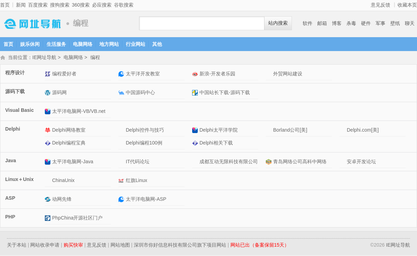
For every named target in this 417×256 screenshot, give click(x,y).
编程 (95, 58)
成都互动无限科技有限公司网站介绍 (195, 162)
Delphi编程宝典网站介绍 (48, 143)
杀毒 (351, 23)
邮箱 (322, 23)
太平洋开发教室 (143, 74)
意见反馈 (380, 5)
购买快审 (73, 245)
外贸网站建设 (287, 74)
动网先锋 (62, 200)
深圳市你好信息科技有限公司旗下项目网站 (180, 245)
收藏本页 (407, 5)
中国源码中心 (140, 93)
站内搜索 (278, 23)
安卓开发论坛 (361, 162)
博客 (337, 23)
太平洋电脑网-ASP (146, 200)
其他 (157, 44)
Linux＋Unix (19, 180)
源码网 (59, 93)
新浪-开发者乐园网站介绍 (195, 74)
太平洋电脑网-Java (72, 162)
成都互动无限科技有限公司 (228, 162)
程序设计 (15, 73)
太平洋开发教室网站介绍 (122, 74)
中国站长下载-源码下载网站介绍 (195, 93)
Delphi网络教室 (68, 130)
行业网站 (135, 44)
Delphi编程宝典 (68, 143)
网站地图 (120, 245)
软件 (307, 23)
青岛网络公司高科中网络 (300, 162)
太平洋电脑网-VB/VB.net (78, 112)
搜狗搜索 (60, 5)
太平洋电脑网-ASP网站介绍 (122, 200)
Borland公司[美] (290, 130)
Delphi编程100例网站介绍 (122, 143)
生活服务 (56, 44)
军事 (380, 23)
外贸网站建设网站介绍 (269, 74)
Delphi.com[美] (363, 130)
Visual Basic (19, 111)
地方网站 (109, 44)
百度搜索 (38, 5)
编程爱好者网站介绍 (48, 74)
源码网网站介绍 (48, 93)
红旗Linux (136, 181)
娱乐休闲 (30, 44)
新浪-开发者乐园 (217, 74)
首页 (5, 5)
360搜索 (81, 5)
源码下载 (15, 92)
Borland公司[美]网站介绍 (269, 130)
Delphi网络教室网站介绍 (48, 130)
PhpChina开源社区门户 (77, 218)
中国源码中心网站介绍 (122, 93)
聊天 (410, 23)
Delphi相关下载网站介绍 (195, 143)
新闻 (21, 5)
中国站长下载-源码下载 (224, 93)
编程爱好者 (64, 74)
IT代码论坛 (137, 162)
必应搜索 (102, 5)
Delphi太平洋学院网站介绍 (195, 130)
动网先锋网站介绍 (48, 200)
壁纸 (395, 23)
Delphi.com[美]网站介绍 (343, 130)
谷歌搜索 (123, 5)
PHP (10, 217)
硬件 (366, 23)
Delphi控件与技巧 (145, 130)
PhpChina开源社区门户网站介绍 (48, 218)
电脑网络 (82, 44)
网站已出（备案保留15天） (259, 245)
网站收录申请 (44, 245)
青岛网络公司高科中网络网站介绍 (269, 162)
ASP (10, 198)
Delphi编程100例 (144, 143)
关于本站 (16, 245)
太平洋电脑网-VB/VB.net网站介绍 (48, 112)
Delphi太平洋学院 (218, 130)
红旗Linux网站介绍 (122, 181)
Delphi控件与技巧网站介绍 (122, 130)
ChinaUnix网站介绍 (48, 181)
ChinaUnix (63, 181)
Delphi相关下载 (216, 143)
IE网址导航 (31, 23)
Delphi (12, 129)
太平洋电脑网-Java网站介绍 (48, 162)
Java (10, 161)
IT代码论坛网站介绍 (122, 162)
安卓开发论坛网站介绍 (343, 162)
